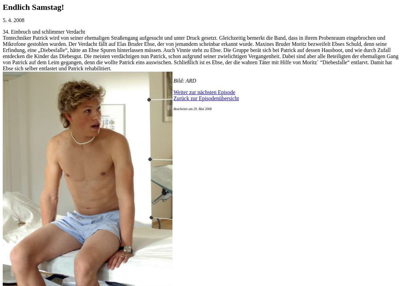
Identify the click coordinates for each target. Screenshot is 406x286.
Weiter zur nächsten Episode (204, 92)
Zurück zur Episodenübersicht (206, 98)
